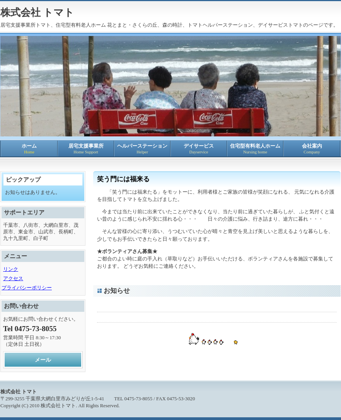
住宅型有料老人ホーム (255, 149)
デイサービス (199, 149)
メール (43, 360)
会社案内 (312, 149)
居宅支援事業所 (86, 149)
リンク (10, 269)
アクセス (13, 278)
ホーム (29, 149)
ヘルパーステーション (142, 149)
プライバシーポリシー (27, 288)
